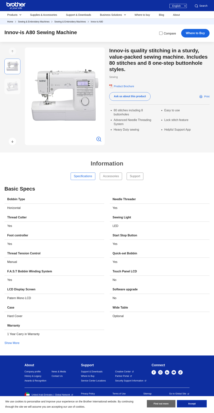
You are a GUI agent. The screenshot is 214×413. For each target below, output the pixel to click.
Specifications (83, 176)
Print (207, 96)
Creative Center (123, 371)
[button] (12, 51)
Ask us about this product (130, 96)
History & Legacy (32, 376)
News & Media (59, 371)
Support (135, 176)
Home (10, 21)
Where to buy (142, 14)
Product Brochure (124, 86)
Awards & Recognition (35, 380)
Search (201, 6)
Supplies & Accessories (43, 14)
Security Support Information (129, 380)
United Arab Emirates (38, 394)
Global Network (62, 395)
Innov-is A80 (97, 21)
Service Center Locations (93, 380)
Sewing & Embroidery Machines (34, 21)
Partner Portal (122, 376)
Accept (192, 404)
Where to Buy (195, 33)
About (176, 14)
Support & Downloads (78, 14)
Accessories (111, 176)
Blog (161, 14)
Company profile (32, 371)
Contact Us (57, 376)
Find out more (161, 404)
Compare (167, 33)
